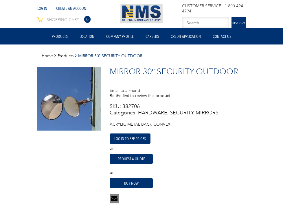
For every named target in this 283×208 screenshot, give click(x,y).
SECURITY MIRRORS (194, 112)
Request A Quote (131, 158)
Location (87, 36)
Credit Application (186, 36)
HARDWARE (152, 112)
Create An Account (72, 8)
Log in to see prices (130, 138)
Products (60, 36)
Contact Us (222, 36)
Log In (42, 8)
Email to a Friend (125, 90)
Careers (152, 36)
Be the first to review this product (140, 95)
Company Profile (120, 36)
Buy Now (131, 183)
